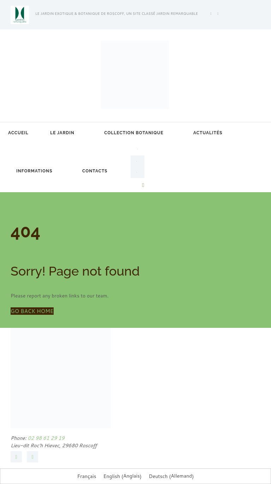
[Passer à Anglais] (137, 161)
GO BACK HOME (32, 311)
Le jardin (62, 132)
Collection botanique (133, 132)
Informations (34, 171)
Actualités (207, 132)
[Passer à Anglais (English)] (122, 476)
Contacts (95, 171)
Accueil (18, 132)
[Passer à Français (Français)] (87, 476)
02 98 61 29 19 (45, 438)
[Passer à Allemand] (137, 172)
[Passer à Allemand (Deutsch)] (171, 476)
